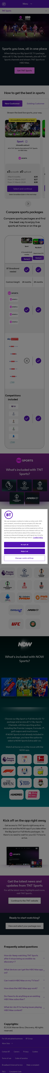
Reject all (24, 551)
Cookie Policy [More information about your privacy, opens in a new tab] (38, 537)
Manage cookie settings (24, 558)
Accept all (24, 544)
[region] (24, 536)
